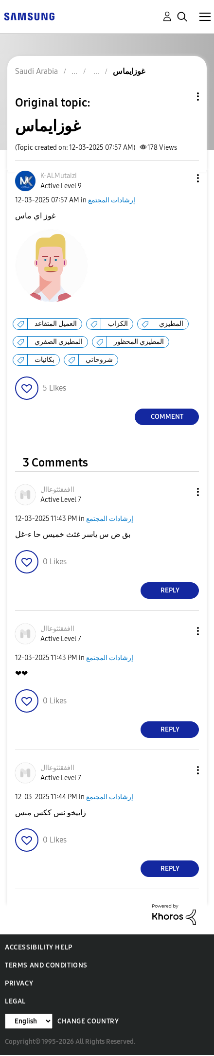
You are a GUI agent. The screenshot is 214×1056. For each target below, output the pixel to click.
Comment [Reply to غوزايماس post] (167, 416)
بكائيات (44, 360)
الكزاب (118, 324)
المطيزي (171, 324)
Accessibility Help (38, 947)
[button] (181, 178)
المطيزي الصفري (59, 342)
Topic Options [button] (181, 96)
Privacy (19, 983)
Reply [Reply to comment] (169, 590)
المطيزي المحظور (139, 342)
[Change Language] (29, 1021)
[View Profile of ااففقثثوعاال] (57, 489)
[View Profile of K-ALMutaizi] (58, 176)
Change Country (88, 1021)
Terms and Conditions (46, 965)
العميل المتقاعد (56, 324)
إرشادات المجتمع (111, 200)
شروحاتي (99, 360)
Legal (15, 1001)
